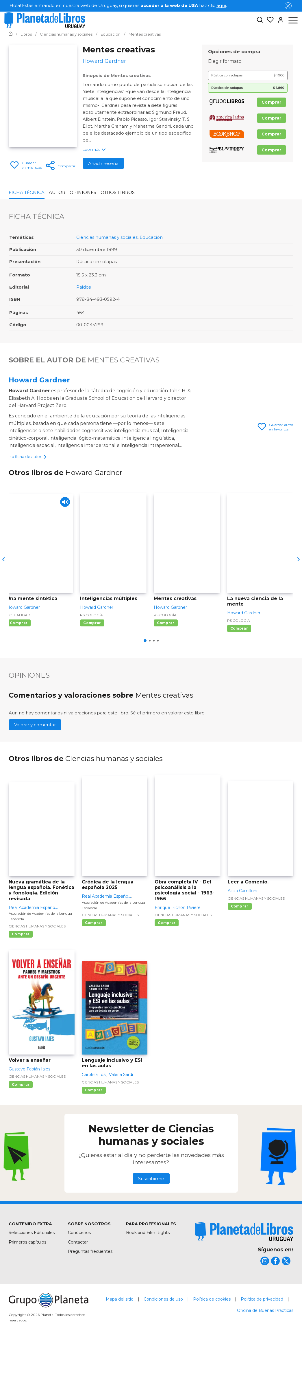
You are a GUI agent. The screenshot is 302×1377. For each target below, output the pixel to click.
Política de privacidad (262, 1333)
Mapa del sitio (120, 1333)
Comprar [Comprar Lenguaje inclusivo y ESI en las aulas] (94, 1124)
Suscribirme (151, 1213)
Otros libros (118, 192)
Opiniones (83, 192)
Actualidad (18, 649)
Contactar (78, 1276)
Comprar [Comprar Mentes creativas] (166, 657)
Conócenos (79, 1266)
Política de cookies (212, 1333)
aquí (221, 5)
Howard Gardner (39, 380)
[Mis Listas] (268, 19)
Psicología (91, 649)
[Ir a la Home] (10, 34)
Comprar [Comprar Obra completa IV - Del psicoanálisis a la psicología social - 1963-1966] (166, 957)
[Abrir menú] (293, 20)
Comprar (271, 102)
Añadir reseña (103, 163)
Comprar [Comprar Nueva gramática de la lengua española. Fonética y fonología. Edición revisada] (20, 968)
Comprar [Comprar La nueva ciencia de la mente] (239, 662)
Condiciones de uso (163, 1333)
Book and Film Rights (148, 1266)
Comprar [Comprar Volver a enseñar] (20, 1118)
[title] (244, 1265)
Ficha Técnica (27, 192)
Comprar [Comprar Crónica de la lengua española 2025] (94, 957)
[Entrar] (279, 19)
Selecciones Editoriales (32, 1266)
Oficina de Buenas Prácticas (265, 1344)
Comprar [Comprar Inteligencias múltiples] (92, 657)
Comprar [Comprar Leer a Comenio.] (240, 940)
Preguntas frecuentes (90, 1285)
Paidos (83, 287)
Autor (57, 192)
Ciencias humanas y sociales (107, 237)
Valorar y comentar (35, 759)
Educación (151, 237)
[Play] (63, 537)
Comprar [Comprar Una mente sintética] (18, 657)
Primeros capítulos (27, 1276)
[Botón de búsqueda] (259, 20)
